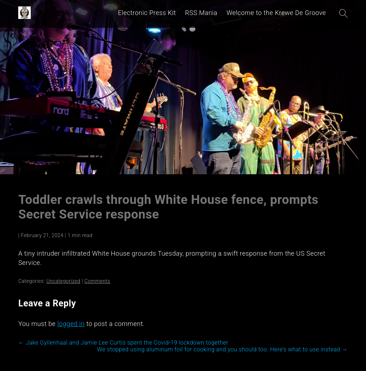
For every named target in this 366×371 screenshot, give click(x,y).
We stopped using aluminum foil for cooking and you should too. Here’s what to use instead (222, 349)
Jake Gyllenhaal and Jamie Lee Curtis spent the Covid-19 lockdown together (123, 342)
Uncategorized (63, 281)
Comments (97, 281)
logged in (71, 323)
